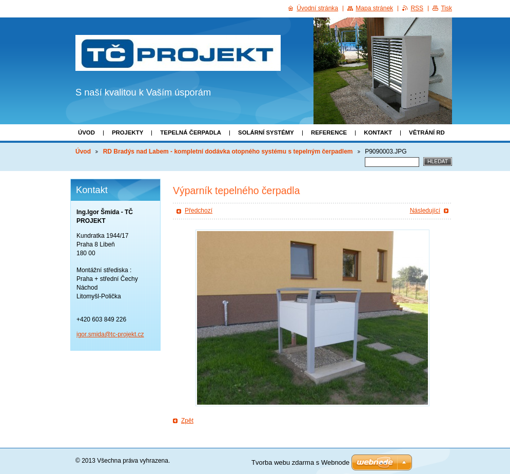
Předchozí (198, 210)
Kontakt (378, 132)
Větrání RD (427, 132)
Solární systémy (266, 132)
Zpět (187, 420)
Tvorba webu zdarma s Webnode (300, 462)
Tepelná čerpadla (190, 132)
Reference (329, 132)
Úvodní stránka (317, 8)
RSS (416, 8)
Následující (425, 210)
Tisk (446, 8)
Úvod (86, 132)
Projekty (127, 132)
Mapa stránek (374, 8)
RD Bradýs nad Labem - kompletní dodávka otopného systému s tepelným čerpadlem (228, 151)
